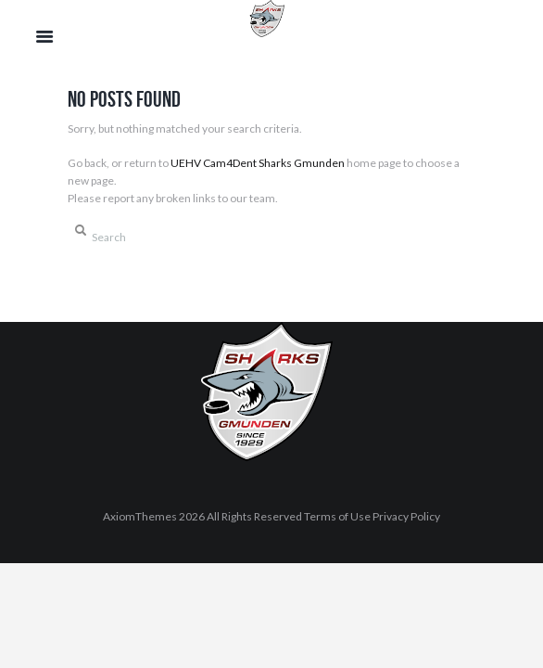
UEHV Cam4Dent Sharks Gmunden (257, 163)
